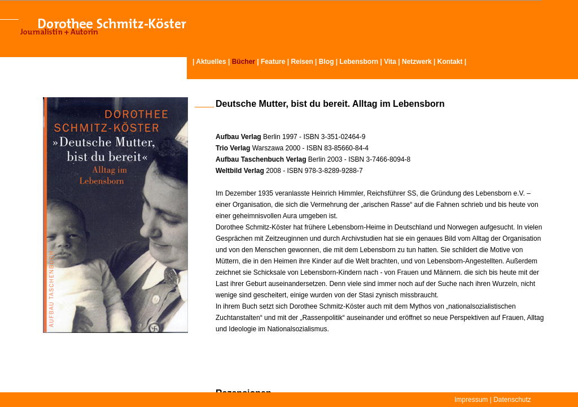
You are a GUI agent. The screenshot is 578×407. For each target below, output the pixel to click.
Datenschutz (512, 400)
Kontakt (450, 62)
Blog (326, 62)
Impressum (471, 400)
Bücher (243, 62)
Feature (273, 62)
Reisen (302, 62)
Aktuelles (211, 62)
